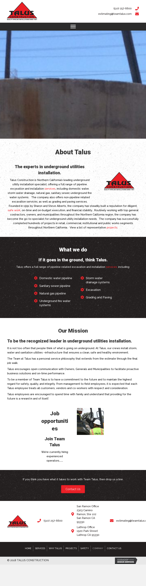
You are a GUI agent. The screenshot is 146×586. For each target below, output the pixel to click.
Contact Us (114, 548)
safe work (14, 210)
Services (40, 548)
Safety (84, 548)
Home (28, 548)
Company (97, 548)
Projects (71, 548)
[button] (73, 27)
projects (112, 227)
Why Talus (55, 548)
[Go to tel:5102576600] (97, 9)
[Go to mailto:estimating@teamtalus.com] (97, 14)
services (50, 188)
